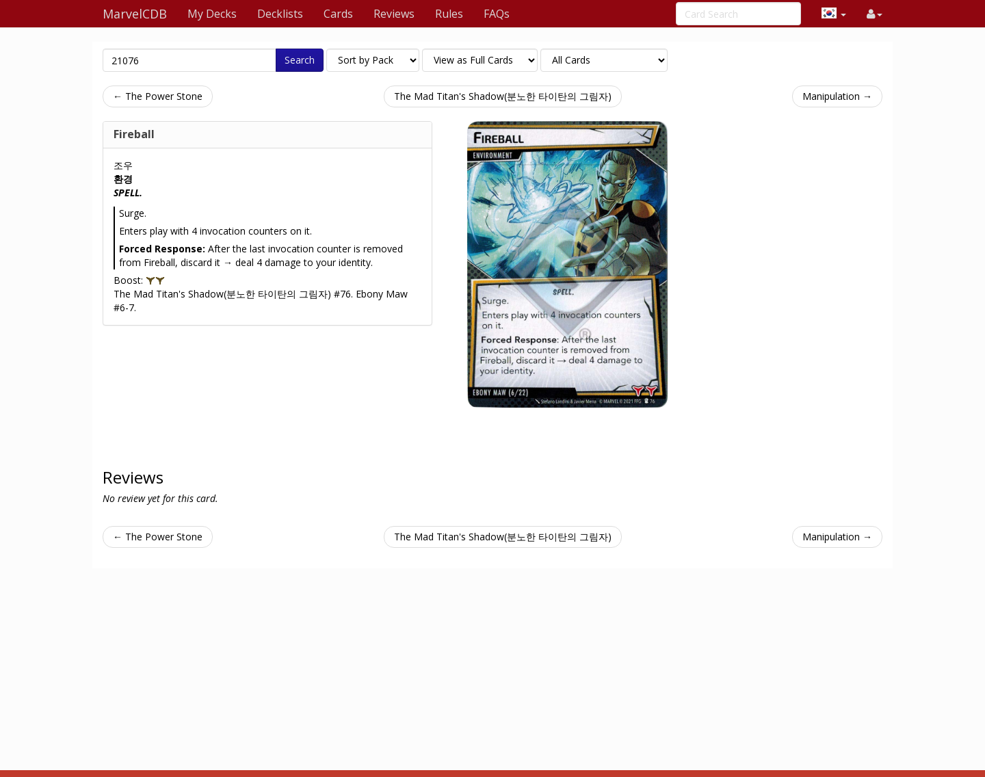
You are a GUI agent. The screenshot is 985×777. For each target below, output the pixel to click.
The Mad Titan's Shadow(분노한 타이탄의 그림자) (503, 96)
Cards (338, 13)
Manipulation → (837, 96)
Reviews (394, 13)
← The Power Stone (157, 96)
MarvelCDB (135, 13)
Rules (449, 13)
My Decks (212, 13)
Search (300, 59)
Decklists (280, 13)
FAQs (497, 13)
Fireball (134, 134)
